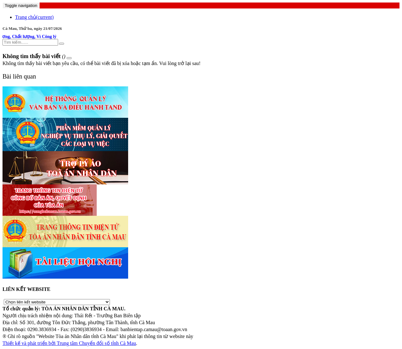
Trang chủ (34, 17)
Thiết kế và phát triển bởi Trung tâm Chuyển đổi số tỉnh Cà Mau (69, 343)
